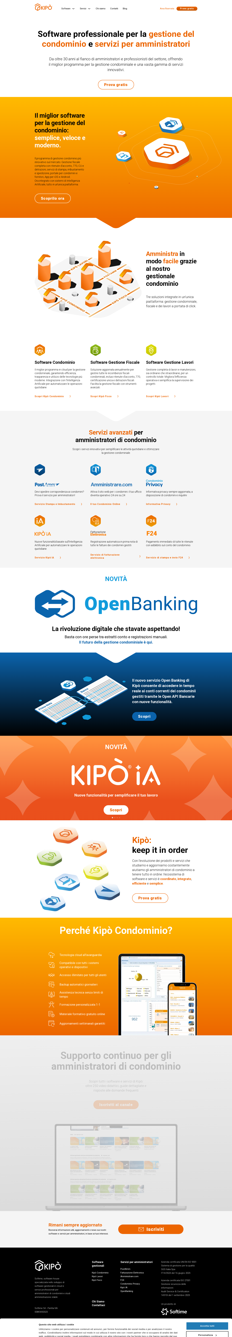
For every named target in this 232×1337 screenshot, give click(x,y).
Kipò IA (123, 1287)
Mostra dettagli (47, 1331)
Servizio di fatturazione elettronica (116, 564)
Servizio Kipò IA (48, 565)
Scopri (144, 724)
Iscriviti (151, 1229)
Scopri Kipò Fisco (105, 403)
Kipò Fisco (97, 1280)
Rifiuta (207, 1327)
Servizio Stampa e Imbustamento (59, 511)
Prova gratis (187, 8)
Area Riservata (167, 8)
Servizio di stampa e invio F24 (168, 565)
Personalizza (207, 1318)
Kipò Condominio (100, 1272)
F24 (122, 1280)
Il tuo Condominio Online (109, 511)
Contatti (114, 8)
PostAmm (125, 1269)
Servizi (85, 8)
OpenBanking (126, 1291)
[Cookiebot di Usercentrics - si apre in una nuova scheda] (19, 1331)
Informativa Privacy (162, 511)
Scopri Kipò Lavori (161, 403)
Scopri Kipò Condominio (53, 403)
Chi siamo (100, 8)
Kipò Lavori (97, 1276)
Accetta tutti (207, 1309)
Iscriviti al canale (116, 1104)
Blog (125, 8)
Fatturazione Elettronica (132, 1272)
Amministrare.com (129, 1276)
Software (68, 8)
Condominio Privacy (130, 1283)
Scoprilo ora (53, 206)
